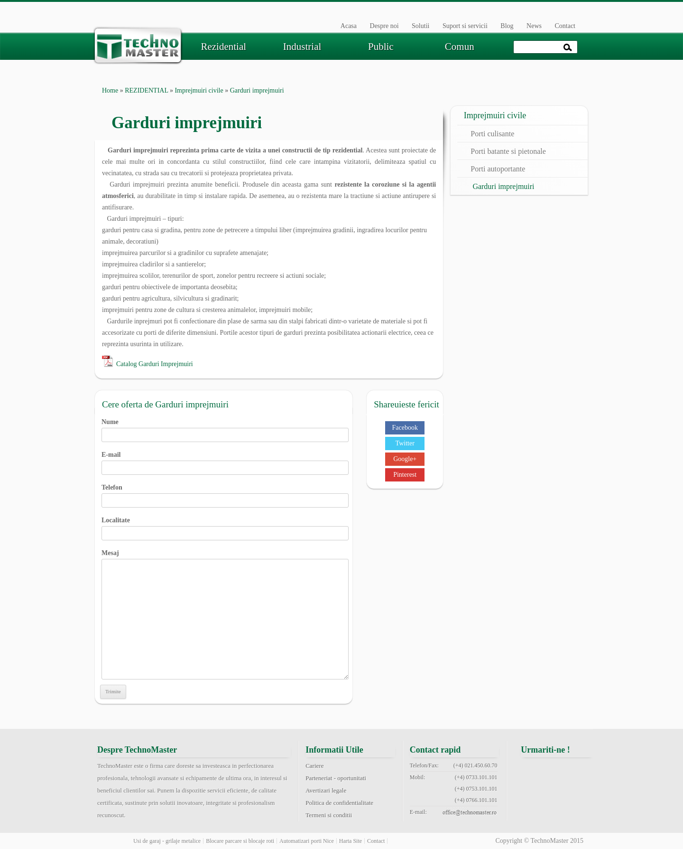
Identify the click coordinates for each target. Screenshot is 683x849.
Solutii (420, 25)
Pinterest (404, 474)
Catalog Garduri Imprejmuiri (154, 364)
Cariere (314, 765)
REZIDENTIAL (146, 90)
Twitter (405, 443)
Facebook (404, 427)
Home (110, 90)
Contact (564, 25)
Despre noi (384, 25)
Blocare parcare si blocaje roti (240, 841)
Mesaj (225, 558)
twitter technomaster (557, 771)
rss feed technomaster (581, 794)
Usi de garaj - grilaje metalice (167, 841)
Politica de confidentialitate (339, 802)
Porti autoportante (498, 169)
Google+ (404, 458)
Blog (506, 25)
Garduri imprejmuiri (503, 186)
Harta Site (350, 841)
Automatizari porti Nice (306, 841)
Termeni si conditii (328, 815)
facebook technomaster (533, 771)
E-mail (225, 461)
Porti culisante (492, 134)
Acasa (349, 25)
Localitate (225, 527)
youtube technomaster (557, 794)
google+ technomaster (581, 771)
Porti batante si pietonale (508, 151)
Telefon (225, 494)
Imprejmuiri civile (199, 90)
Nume (225, 428)
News (534, 25)
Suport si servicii (465, 25)
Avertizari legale (325, 790)
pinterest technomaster (533, 794)
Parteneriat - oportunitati (335, 778)
